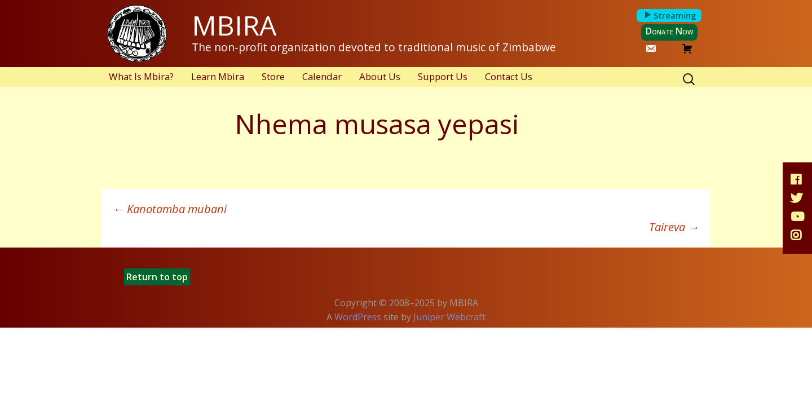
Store (273, 76)
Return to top (157, 277)
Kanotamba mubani (170, 209)
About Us (379, 76)
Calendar (322, 76)
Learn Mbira (217, 76)
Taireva (674, 227)
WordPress (357, 317)
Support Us (442, 76)
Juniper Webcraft (449, 317)
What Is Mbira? (141, 76)
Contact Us (508, 76)
